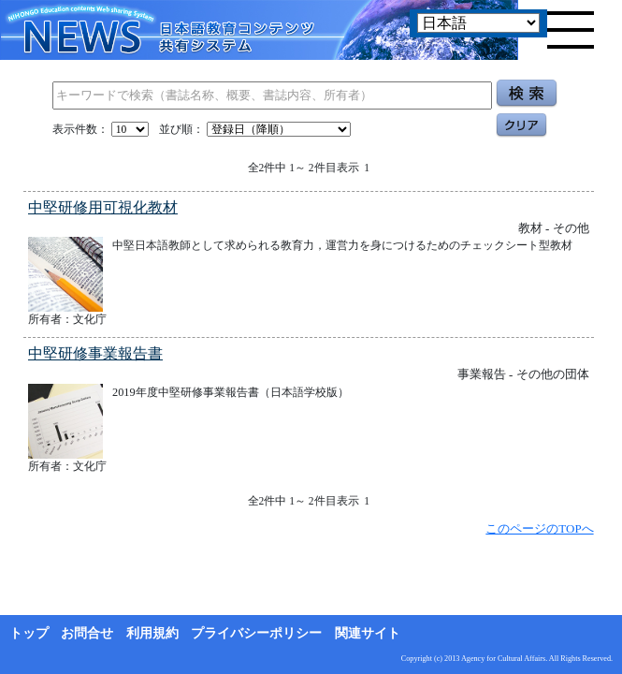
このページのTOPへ (539, 528)
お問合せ (87, 633)
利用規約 (152, 633)
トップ (29, 633)
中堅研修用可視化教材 (103, 207)
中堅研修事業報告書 (95, 353)
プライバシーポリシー (256, 633)
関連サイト (367, 633)
